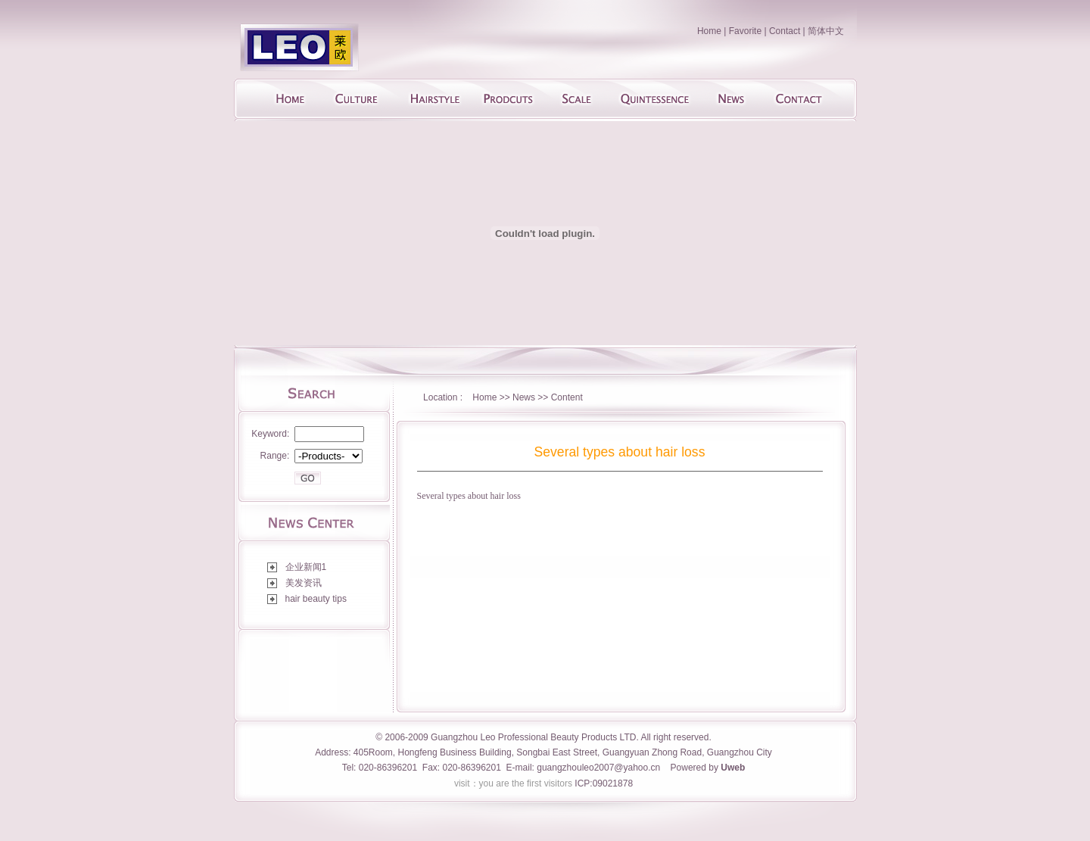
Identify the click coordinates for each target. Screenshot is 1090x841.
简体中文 (826, 31)
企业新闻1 (306, 567)
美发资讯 (303, 583)
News (524, 397)
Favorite (745, 31)
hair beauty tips (316, 598)
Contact (784, 31)
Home (709, 31)
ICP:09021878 (604, 783)
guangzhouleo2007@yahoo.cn (598, 767)
